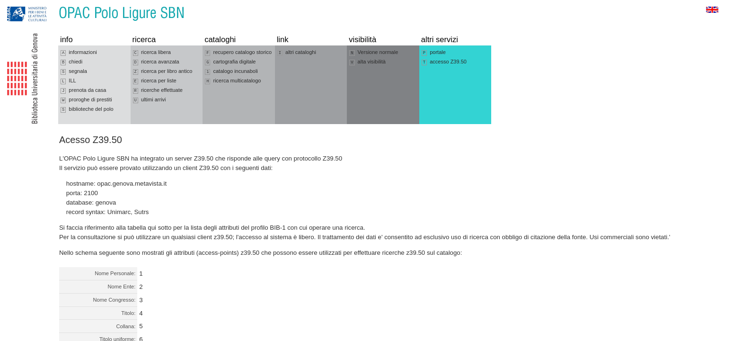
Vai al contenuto (53, 4)
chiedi (71, 62)
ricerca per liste (155, 81)
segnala (74, 71)
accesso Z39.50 (444, 62)
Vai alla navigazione (18, 4)
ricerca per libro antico (163, 71)
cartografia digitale (230, 62)
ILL (68, 81)
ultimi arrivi (149, 100)
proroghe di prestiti (86, 100)
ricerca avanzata (156, 62)
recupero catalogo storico (238, 52)
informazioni (79, 52)
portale (434, 52)
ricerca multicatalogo (233, 81)
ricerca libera (152, 52)
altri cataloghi (296, 52)
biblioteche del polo (87, 109)
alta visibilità (367, 62)
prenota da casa (83, 90)
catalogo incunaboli (231, 71)
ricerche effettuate (158, 90)
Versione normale (373, 52)
